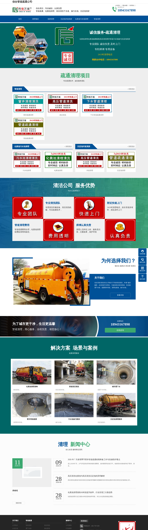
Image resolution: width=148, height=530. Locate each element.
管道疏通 (29, 495)
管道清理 (97, 19)
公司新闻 (69, 499)
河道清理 (89, 145)
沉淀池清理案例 (116, 393)
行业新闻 (69, 502)
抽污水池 (28, 506)
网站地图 (125, 5)
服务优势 (15, 506)
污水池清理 (27, 145)
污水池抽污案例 (74, 393)
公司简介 (15, 499)
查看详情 (120, 269)
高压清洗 (58, 113)
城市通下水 (116, 361)
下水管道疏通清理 (89, 113)
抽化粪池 (47, 502)
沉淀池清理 (121, 145)
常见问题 (69, 506)
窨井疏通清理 (27, 113)
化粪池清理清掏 (32, 361)
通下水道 (28, 502)
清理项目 (35, 19)
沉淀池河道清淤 (66, 19)
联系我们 (132, 5)
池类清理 (51, 19)
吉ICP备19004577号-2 (85, 520)
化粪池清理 (58, 145)
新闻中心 (69, 495)
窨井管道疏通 (32, 393)
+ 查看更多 (131, 89)
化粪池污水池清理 (81, 19)
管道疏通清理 (121, 113)
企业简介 (117, 5)
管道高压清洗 (74, 361)
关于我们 (15, 495)
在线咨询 (120, 304)
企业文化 (15, 502)
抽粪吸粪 (47, 506)
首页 (20, 19)
